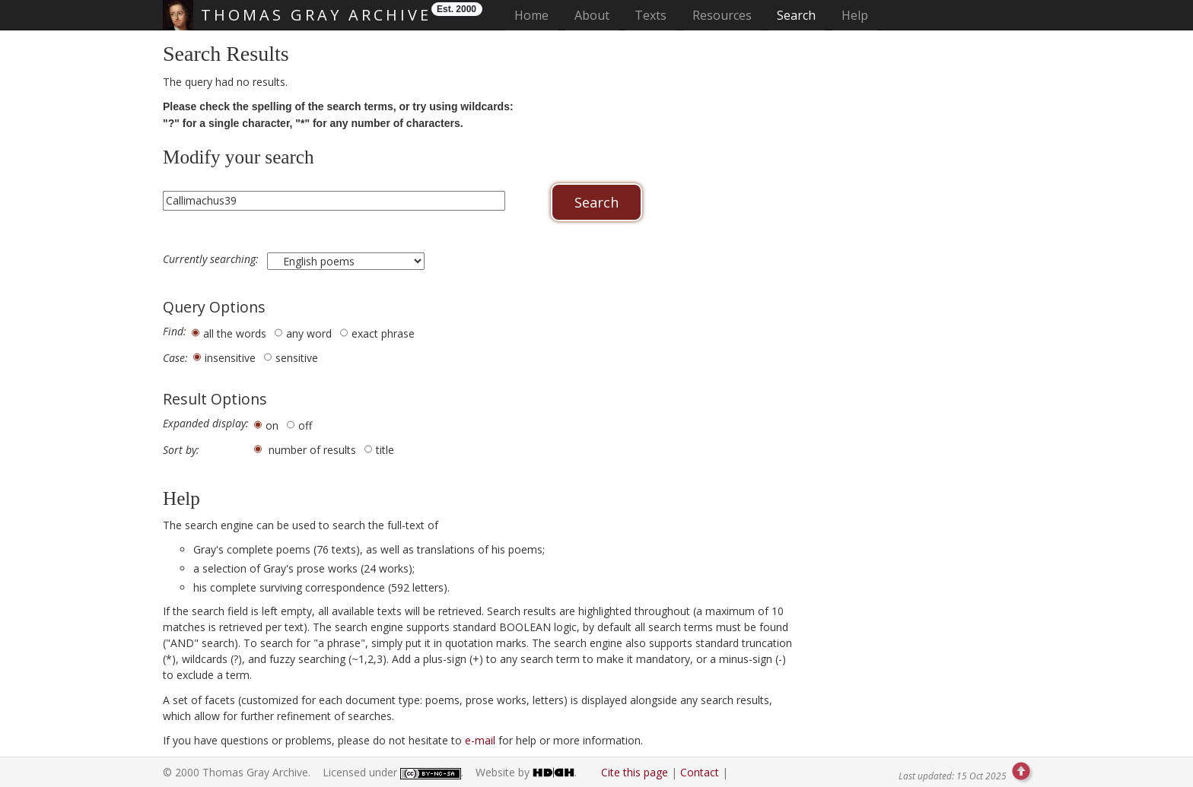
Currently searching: (212, 259)
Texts (650, 15)
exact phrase (383, 333)
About (591, 15)
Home (536, 15)
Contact (699, 772)
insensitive (230, 358)
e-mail (480, 740)
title (385, 450)
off (305, 425)
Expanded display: (206, 423)
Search (796, 15)
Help (854, 15)
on (272, 425)
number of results (312, 450)
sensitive (296, 358)
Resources (722, 15)
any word (309, 333)
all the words (234, 333)
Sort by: (181, 450)
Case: (175, 358)
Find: (174, 331)
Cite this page (634, 772)
